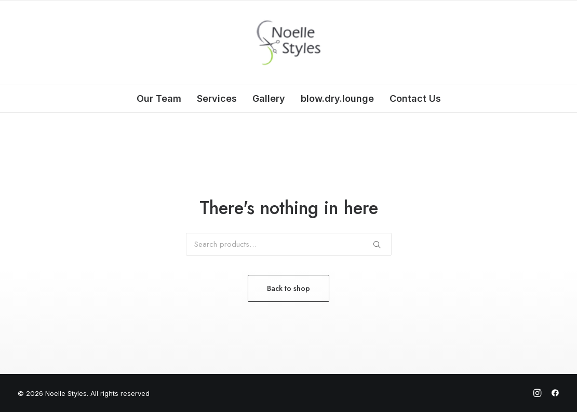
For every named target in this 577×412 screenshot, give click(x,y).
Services (217, 98)
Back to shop (288, 288)
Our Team (159, 98)
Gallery (268, 98)
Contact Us (415, 98)
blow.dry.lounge (337, 98)
